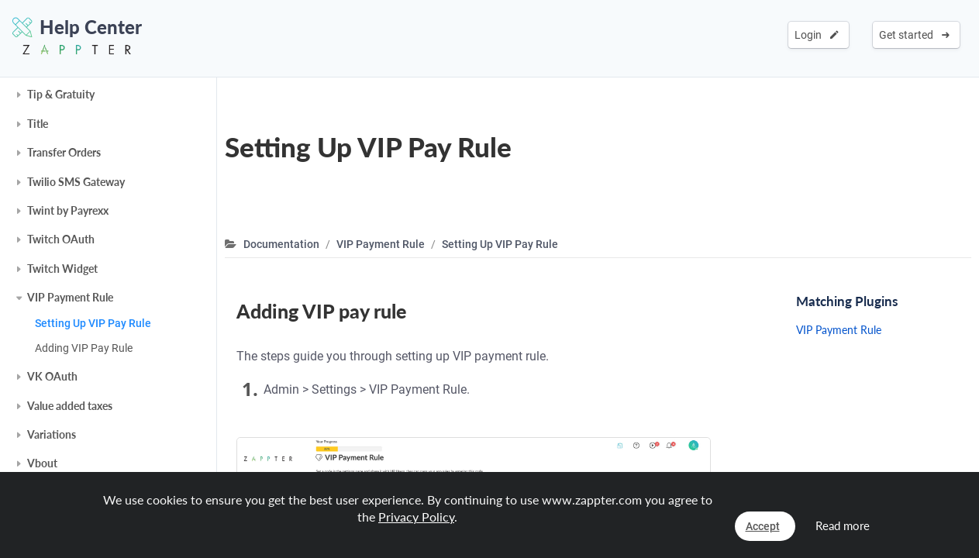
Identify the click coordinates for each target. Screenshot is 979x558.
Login (817, 35)
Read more (842, 525)
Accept (763, 526)
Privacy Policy (416, 516)
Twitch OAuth (61, 239)
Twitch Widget (62, 268)
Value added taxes (69, 405)
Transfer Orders (64, 152)
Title (37, 123)
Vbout (42, 463)
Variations (51, 434)
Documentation (281, 244)
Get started (914, 35)
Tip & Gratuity (61, 94)
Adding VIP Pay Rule (84, 348)
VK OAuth (52, 376)
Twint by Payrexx (68, 210)
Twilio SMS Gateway (76, 181)
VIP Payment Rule (70, 297)
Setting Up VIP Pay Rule (93, 323)
